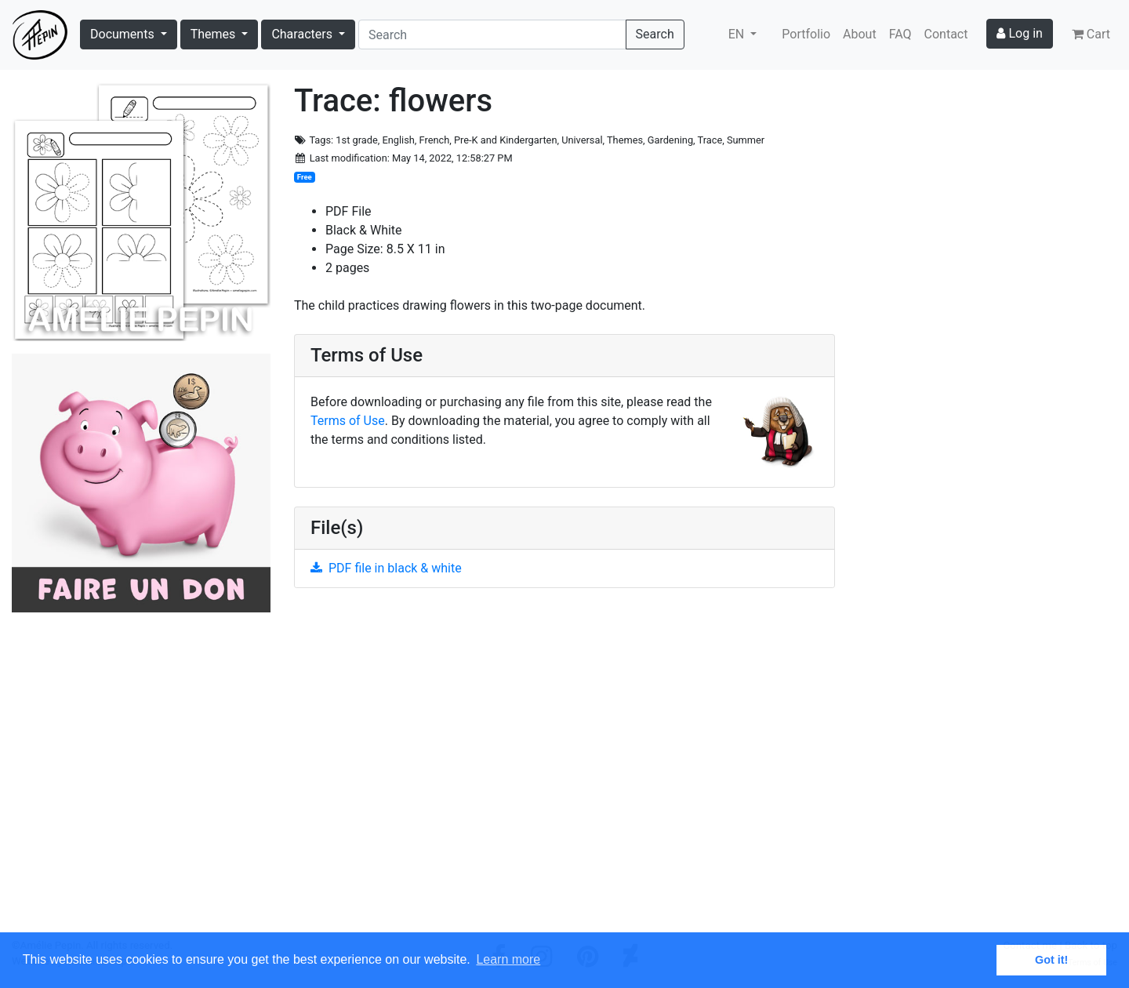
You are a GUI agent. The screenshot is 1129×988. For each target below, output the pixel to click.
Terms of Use (347, 420)
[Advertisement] (564, 769)
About (860, 34)
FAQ (900, 34)
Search (655, 34)
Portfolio (806, 34)
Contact (946, 34)
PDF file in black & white (386, 568)
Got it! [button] (1051, 959)
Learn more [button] (508, 959)
